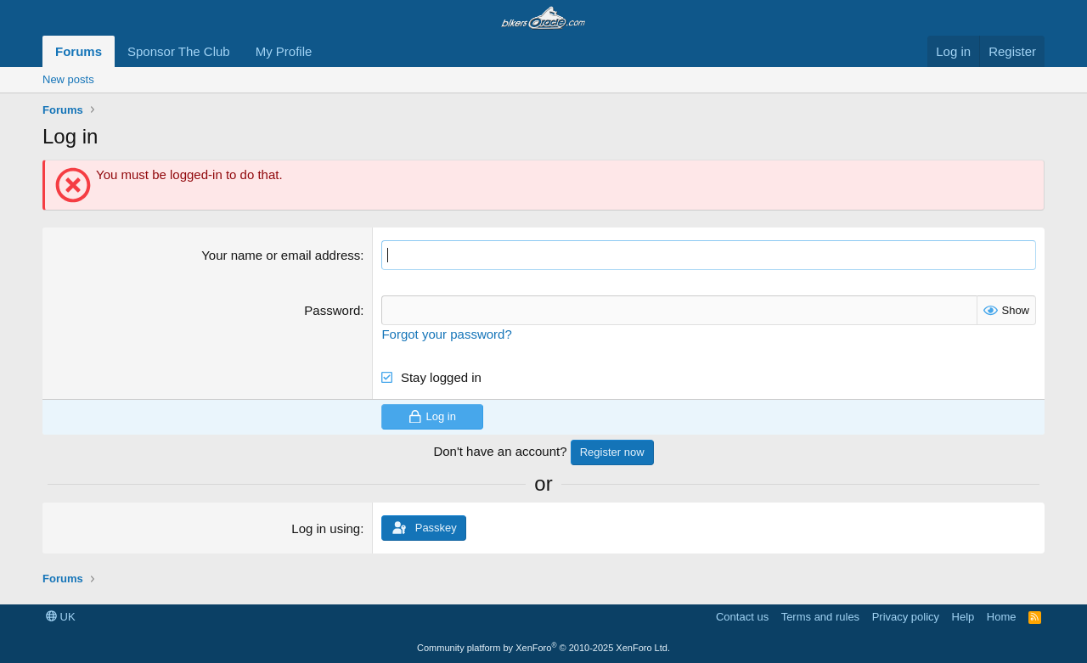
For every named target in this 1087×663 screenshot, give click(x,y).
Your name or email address (280, 255)
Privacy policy (905, 616)
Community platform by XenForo (543, 648)
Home (1002, 616)
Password (332, 310)
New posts (68, 79)
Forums (78, 51)
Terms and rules (820, 616)
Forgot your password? (446, 334)
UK (61, 616)
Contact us (742, 616)
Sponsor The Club (178, 51)
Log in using (325, 528)
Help (963, 616)
